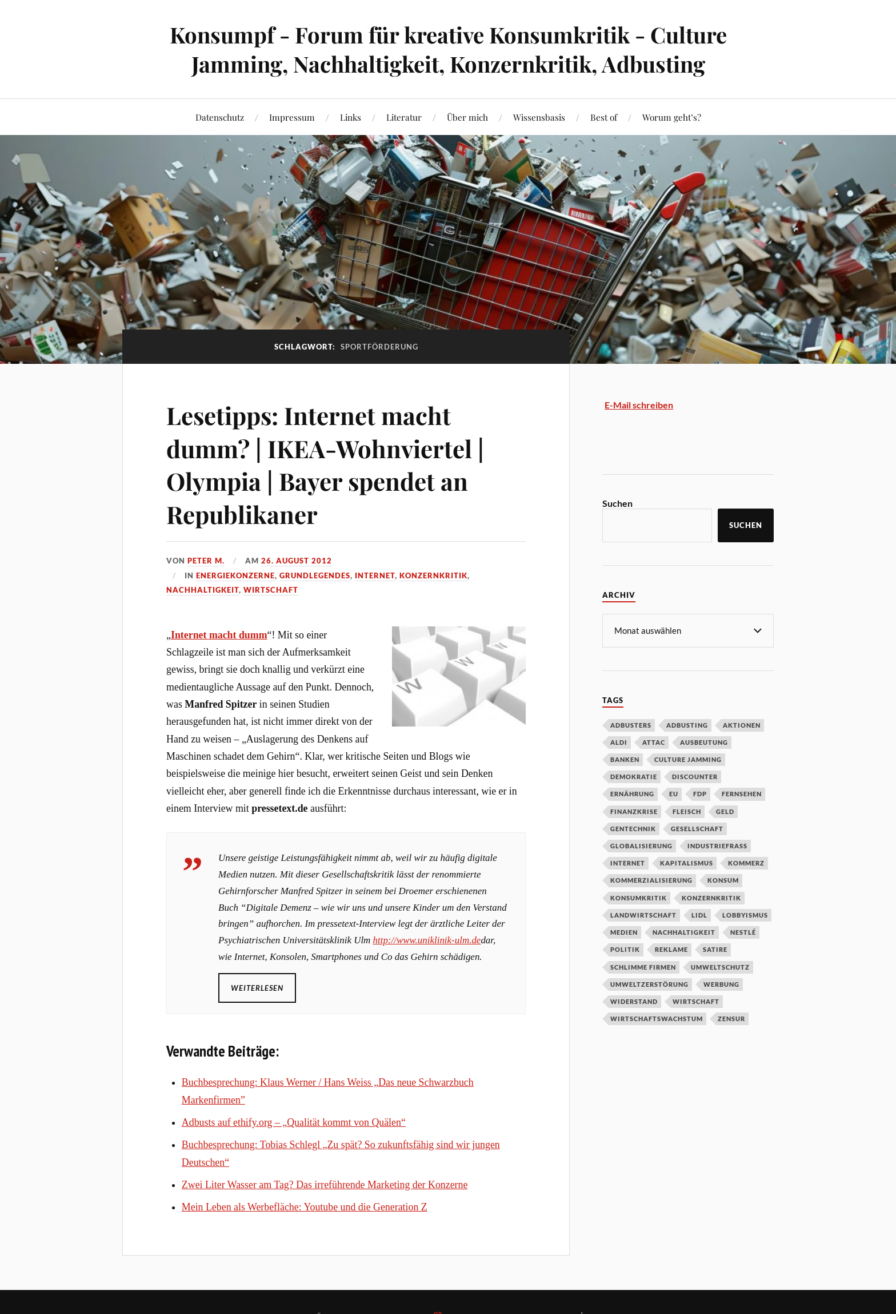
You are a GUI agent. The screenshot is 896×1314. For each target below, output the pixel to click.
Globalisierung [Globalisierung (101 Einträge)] (641, 845)
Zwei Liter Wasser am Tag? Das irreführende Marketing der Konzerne (325, 1184)
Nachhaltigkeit (202, 589)
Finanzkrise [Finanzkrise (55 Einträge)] (634, 811)
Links (350, 117)
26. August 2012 (296, 560)
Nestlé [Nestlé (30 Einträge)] (743, 931)
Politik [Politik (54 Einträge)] (625, 948)
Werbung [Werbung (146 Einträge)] (721, 983)
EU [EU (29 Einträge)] (673, 793)
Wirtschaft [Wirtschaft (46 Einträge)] (696, 1001)
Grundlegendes (314, 575)
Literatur (404, 117)
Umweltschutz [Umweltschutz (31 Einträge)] (720, 966)
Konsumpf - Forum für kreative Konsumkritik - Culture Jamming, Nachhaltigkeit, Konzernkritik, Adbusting (448, 49)
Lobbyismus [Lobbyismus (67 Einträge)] (745, 914)
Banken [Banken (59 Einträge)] (624, 759)
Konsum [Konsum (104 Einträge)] (723, 879)
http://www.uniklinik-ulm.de (427, 940)
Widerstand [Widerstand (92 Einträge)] (634, 1001)
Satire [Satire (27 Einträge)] (715, 948)
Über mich (467, 117)
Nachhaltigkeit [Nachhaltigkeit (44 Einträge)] (684, 931)
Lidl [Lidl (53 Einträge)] (699, 914)
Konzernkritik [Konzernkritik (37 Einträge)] (711, 897)
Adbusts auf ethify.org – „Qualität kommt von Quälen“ (294, 1122)
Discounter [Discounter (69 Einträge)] (695, 776)
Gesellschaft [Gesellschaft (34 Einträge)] (697, 828)
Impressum (292, 117)
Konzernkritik (433, 575)
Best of (603, 117)
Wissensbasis (539, 117)
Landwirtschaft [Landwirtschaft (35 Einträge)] (643, 914)
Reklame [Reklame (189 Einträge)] (671, 948)
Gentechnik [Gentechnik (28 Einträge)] (633, 828)
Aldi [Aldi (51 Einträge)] (618, 741)
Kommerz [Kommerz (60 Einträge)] (746, 862)
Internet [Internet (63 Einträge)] (627, 862)
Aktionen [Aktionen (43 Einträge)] (742, 724)
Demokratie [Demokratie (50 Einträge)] (633, 776)
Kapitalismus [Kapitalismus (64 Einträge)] (686, 862)
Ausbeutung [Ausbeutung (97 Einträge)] (704, 741)
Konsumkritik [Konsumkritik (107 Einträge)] (638, 897)
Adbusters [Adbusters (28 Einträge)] (630, 724)
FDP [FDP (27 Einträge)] (700, 793)
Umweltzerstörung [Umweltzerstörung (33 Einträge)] (649, 983)
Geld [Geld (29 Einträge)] (725, 811)
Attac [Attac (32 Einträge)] (653, 741)
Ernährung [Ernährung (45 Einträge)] (632, 793)
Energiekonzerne (235, 575)
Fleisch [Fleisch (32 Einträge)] (687, 811)
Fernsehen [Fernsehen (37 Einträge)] (742, 793)
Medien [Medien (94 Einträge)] (624, 931)
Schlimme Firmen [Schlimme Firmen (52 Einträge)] (643, 966)
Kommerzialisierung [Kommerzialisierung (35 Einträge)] (651, 879)
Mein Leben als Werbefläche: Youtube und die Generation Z (304, 1207)
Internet (375, 575)
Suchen (617, 503)
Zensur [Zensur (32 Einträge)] (731, 1018)
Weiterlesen (257, 988)
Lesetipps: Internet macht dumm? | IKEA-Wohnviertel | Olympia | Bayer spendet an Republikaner (332, 464)
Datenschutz (219, 117)
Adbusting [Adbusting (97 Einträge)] (687, 724)
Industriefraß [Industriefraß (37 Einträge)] (717, 845)
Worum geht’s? (671, 117)
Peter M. (206, 560)
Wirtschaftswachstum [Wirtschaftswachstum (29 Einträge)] (656, 1018)
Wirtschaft (270, 589)
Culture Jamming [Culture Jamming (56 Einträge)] (688, 759)
